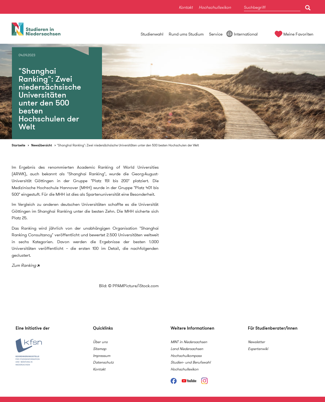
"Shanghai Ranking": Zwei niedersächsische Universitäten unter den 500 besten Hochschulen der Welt (128, 145)
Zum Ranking (24, 265)
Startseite (18, 145)
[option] (162, 91)
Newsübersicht (41, 145)
